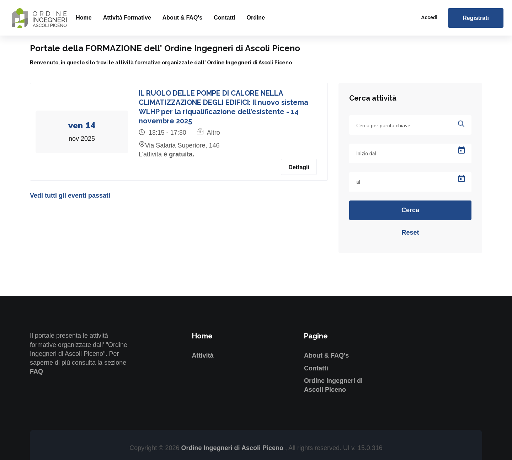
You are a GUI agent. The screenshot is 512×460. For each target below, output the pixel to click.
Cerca (410, 210)
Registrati (476, 18)
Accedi (429, 17)
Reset (410, 232)
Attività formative (127, 18)
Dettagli (298, 167)
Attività (203, 355)
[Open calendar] (461, 150)
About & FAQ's (182, 18)
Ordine (255, 18)
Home (83, 18)
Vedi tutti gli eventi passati (70, 195)
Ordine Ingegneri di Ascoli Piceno (233, 447)
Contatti (224, 18)
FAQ (36, 371)
